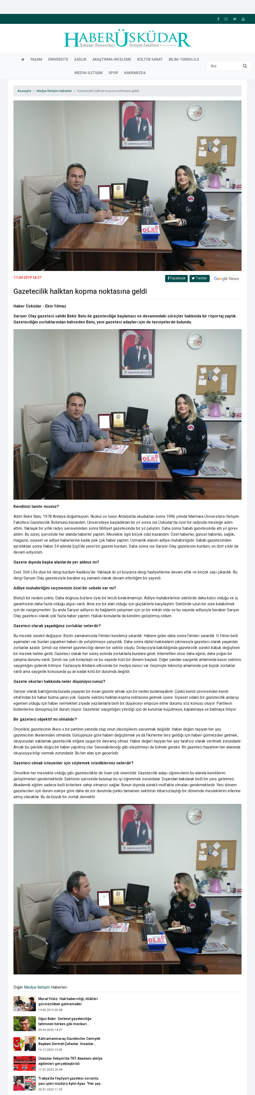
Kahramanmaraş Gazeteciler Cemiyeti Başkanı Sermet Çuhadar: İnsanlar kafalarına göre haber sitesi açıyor (69, 988)
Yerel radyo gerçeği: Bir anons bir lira (69, 1042)
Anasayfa (24, 35)
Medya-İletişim (37, 931)
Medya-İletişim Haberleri (54, 35)
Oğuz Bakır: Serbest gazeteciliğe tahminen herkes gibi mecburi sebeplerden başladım (64, 968)
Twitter (199, 222)
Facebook (177, 222)
